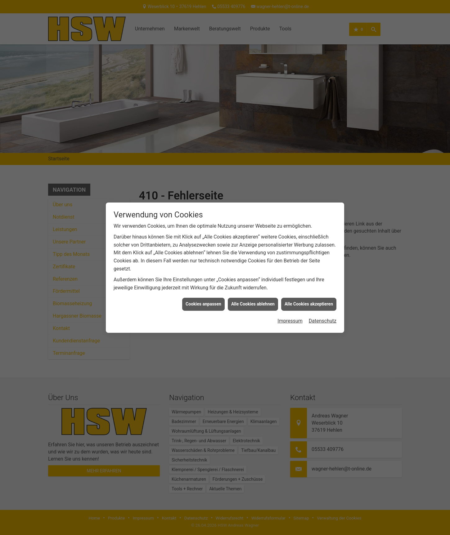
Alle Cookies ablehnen (253, 298)
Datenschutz (322, 315)
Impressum (290, 315)
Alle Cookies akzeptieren (309, 298)
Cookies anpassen (203, 298)
